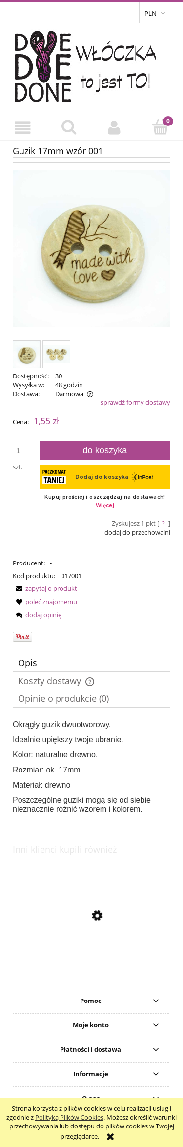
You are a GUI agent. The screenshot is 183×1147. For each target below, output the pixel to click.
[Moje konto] (115, 127)
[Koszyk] (160, 127)
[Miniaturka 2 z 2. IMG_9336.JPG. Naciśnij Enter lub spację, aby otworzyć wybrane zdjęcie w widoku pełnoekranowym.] (56, 354)
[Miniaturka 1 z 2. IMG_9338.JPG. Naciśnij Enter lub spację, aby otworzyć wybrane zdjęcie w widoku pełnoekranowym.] (26, 354)
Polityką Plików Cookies (69, 1117)
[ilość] (23, 450)
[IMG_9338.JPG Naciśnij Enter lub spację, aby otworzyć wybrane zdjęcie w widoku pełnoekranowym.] (91, 248)
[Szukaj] (69, 127)
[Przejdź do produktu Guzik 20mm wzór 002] (91, 962)
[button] (23, 127)
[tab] (91, 663)
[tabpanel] (91, 766)
